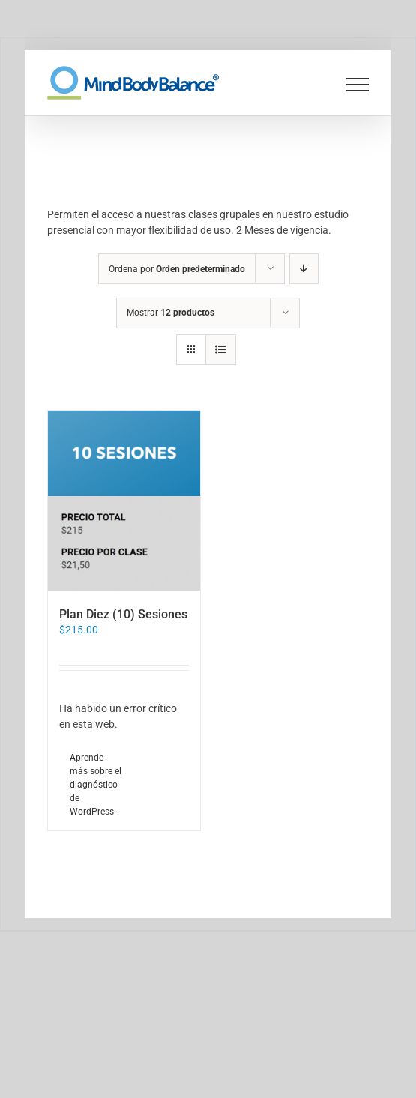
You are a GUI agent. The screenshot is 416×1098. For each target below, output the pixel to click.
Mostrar (170, 312)
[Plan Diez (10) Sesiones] (124, 501)
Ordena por (177, 269)
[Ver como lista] (220, 349)
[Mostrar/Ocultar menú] (358, 84)
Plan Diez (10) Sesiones (123, 614)
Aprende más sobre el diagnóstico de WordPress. (95, 784)
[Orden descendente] (304, 268)
